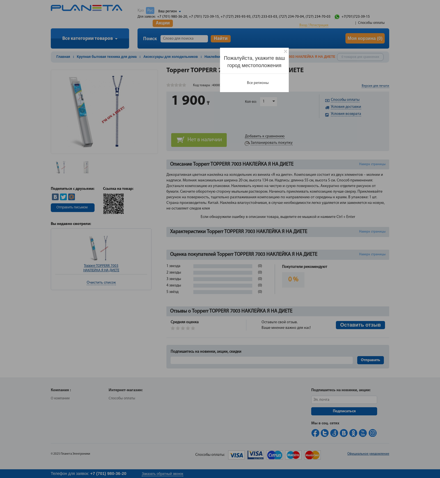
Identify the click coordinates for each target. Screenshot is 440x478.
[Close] (285, 51)
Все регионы (258, 83)
